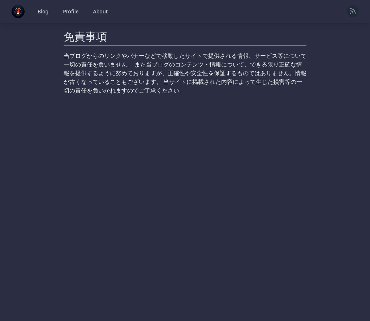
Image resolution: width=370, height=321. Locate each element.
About (100, 11)
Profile (70, 11)
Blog (43, 11)
